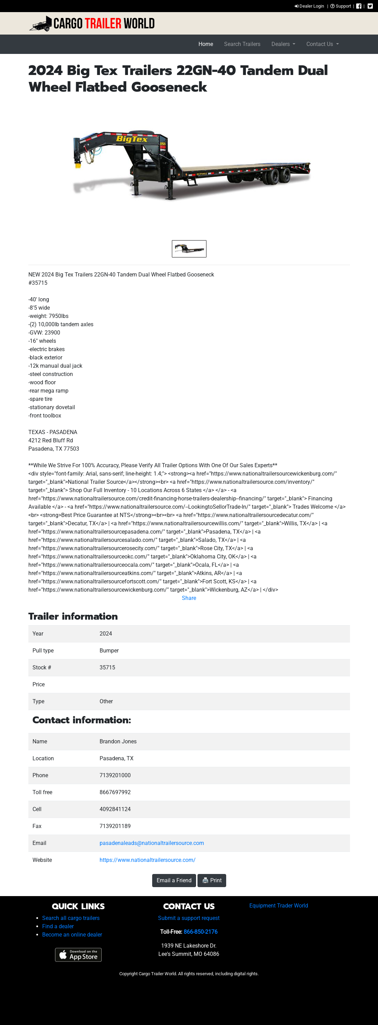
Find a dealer (58, 926)
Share (189, 598)
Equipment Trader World (278, 905)
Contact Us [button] (320, 44)
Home (206, 44)
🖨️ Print (212, 880)
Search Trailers (242, 44)
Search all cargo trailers (71, 918)
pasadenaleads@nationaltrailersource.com (152, 843)
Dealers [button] (281, 44)
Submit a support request (189, 918)
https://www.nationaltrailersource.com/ (148, 860)
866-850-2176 (201, 932)
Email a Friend (174, 880)
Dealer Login (309, 6)
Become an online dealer (72, 934)
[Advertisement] (189, 998)
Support (340, 6)
